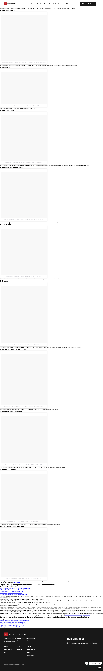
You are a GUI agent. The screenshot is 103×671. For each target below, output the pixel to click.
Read (41, 4)
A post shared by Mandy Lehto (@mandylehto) (16, 276)
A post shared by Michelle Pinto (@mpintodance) (16, 578)
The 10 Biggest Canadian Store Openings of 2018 (12, 625)
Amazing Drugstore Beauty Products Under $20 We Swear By (14, 620)
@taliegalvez (16, 582)
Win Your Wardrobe (87, 4)
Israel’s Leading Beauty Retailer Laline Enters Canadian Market (15, 624)
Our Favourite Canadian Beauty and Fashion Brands (12, 622)
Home (6, 647)
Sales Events (34, 4)
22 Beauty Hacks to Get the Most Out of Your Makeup (13, 627)
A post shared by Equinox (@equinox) (16, 344)
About (50, 4)
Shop (45, 4)
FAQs (28, 652)
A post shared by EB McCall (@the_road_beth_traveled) (16, 219)
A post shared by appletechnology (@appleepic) (16, 162)
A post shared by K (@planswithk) (15, 105)
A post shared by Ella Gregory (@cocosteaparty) (16, 464)
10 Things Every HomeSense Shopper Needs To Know (13, 590)
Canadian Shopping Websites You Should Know (11, 591)
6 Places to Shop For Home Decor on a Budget (11, 593)
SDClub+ (68, 4)
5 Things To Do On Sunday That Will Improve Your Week (13, 594)
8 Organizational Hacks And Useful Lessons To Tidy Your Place (15, 588)
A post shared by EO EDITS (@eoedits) (16, 521)
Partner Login (31, 655)
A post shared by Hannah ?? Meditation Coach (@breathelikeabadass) (16, 62)
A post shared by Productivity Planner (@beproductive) (16, 406)
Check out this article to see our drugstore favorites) (77, 615)
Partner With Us (58, 4)
